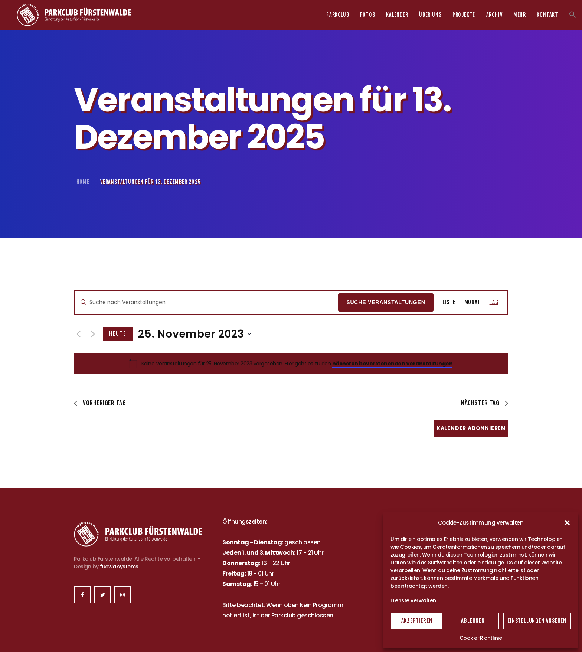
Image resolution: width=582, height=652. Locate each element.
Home (82, 182)
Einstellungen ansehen (536, 620)
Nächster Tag (484, 403)
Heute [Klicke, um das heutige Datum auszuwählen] (117, 333)
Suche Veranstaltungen (385, 302)
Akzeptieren (416, 620)
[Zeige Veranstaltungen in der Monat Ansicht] (472, 302)
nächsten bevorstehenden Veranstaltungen (392, 363)
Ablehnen (472, 620)
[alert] (297, 363)
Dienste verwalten (413, 600)
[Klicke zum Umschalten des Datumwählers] (194, 334)
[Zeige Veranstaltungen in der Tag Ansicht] (494, 302)
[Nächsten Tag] (92, 333)
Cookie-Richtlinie (481, 638)
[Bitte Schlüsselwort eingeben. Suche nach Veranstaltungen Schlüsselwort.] (206, 302)
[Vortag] (78, 333)
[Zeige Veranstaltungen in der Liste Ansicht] (448, 302)
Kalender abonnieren (471, 428)
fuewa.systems (119, 566)
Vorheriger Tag (100, 403)
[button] (567, 523)
